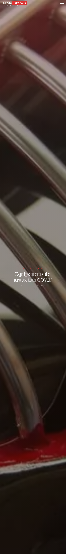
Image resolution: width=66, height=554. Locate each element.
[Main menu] (61, 3)
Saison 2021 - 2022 (32, 268)
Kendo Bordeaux (14, 3)
